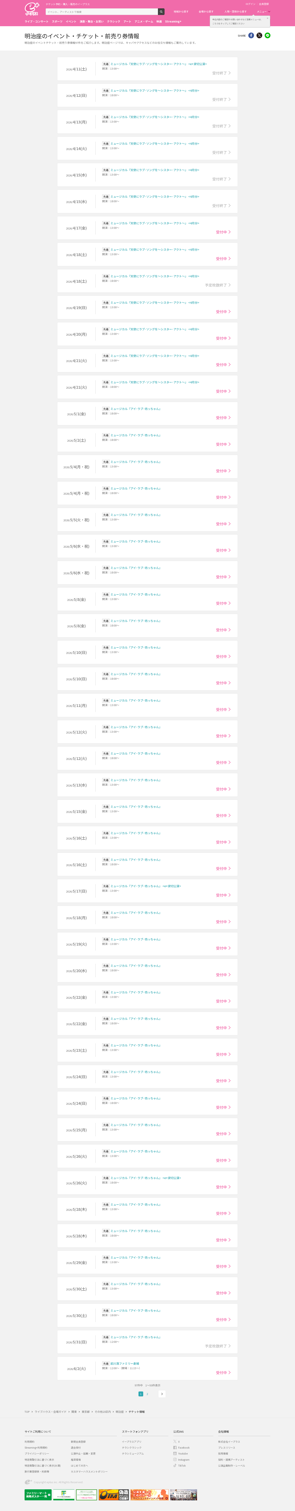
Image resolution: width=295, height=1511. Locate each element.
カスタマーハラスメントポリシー (89, 1471)
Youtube (183, 1453)
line (267, 35)
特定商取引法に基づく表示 (39, 1459)
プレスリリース (226, 1447)
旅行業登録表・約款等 (37, 1471)
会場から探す (206, 11)
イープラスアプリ (131, 1441)
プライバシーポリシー (37, 1453)
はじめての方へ (79, 1465)
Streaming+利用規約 (36, 1447)
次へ (162, 1393)
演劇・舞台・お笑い (92, 21)
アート (127, 21)
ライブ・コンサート (37, 21)
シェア (251, 35)
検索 (164, 13)
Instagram (183, 1459)
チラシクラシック (132, 1447)
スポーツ (57, 21)
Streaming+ (173, 21)
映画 (159, 21)
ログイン (250, 3)
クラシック (113, 21)
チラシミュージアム (133, 1453)
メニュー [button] (262, 11)
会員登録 (264, 3)
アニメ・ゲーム (144, 21)
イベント (71, 21)
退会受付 (76, 1447)
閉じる (267, 18)
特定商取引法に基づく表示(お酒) (43, 1465)
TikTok (182, 1465)
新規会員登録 (78, 1441)
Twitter (259, 35)
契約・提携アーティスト (231, 1459)
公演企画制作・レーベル (231, 1465)
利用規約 (29, 1441)
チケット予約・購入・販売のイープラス (68, 4)
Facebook (183, 1447)
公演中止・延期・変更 (83, 1453)
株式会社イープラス (229, 1441)
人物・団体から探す (236, 11)
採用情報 (223, 1453)
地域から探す (181, 11)
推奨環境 (76, 1459)
